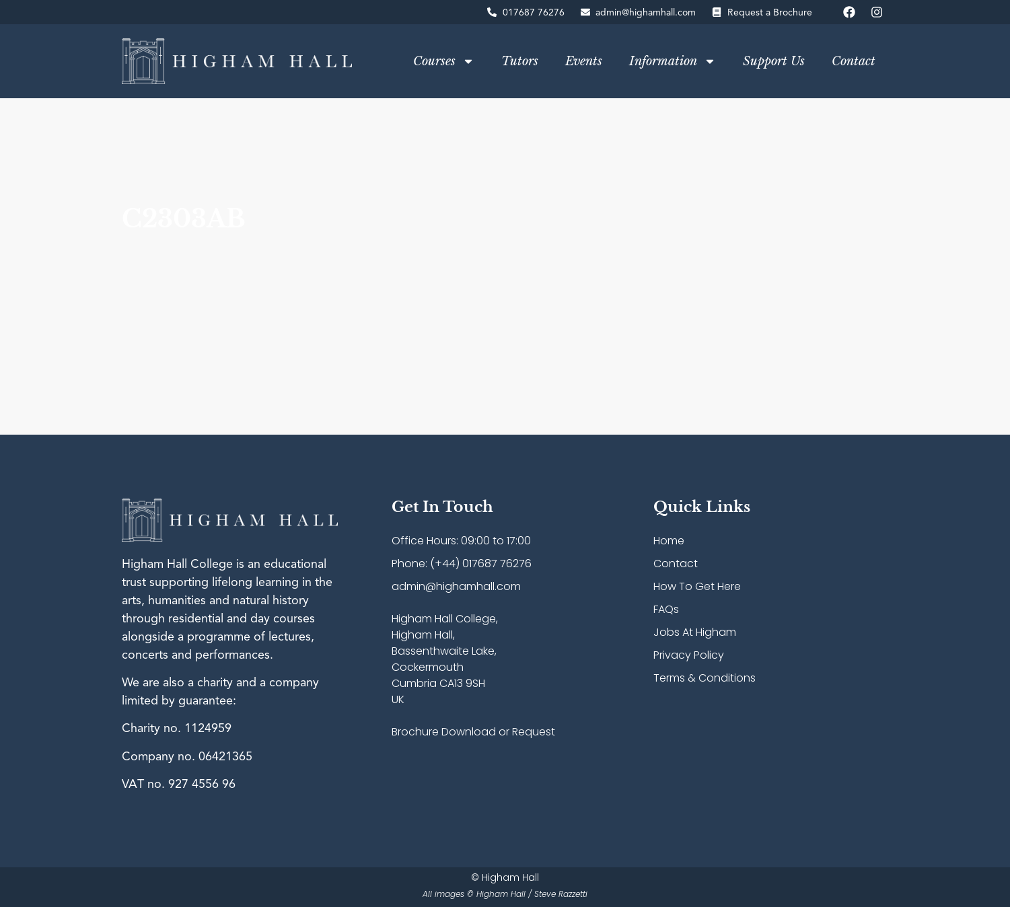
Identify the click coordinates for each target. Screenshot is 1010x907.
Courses (443, 61)
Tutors (519, 61)
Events (583, 61)
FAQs (666, 609)
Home (668, 540)
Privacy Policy (688, 655)
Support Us (774, 61)
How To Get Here (697, 586)
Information (672, 61)
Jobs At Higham (694, 632)
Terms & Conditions (704, 678)
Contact (853, 61)
